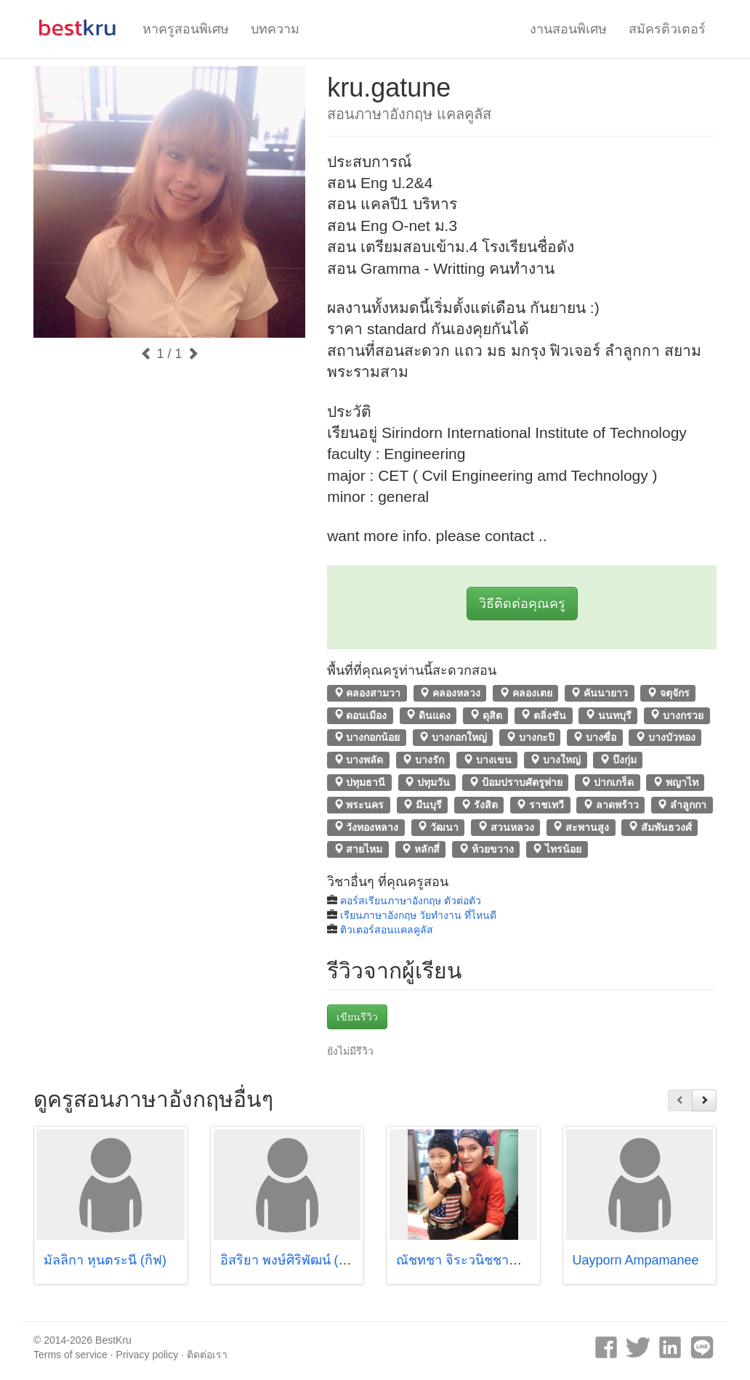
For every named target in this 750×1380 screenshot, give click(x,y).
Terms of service (70, 1354)
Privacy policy (147, 1354)
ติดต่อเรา (207, 1354)
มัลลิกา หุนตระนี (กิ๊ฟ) (105, 1260)
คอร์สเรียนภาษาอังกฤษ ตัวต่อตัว (410, 900)
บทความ (275, 29)
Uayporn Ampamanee (636, 1260)
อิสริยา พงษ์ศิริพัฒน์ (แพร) (294, 1260)
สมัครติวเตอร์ (667, 29)
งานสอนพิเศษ (568, 29)
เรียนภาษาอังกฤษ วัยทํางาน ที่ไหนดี (418, 915)
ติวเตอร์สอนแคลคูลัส (386, 929)
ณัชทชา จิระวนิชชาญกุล (466, 1260)
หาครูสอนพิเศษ (185, 29)
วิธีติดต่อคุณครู (522, 603)
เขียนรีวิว (357, 1017)
